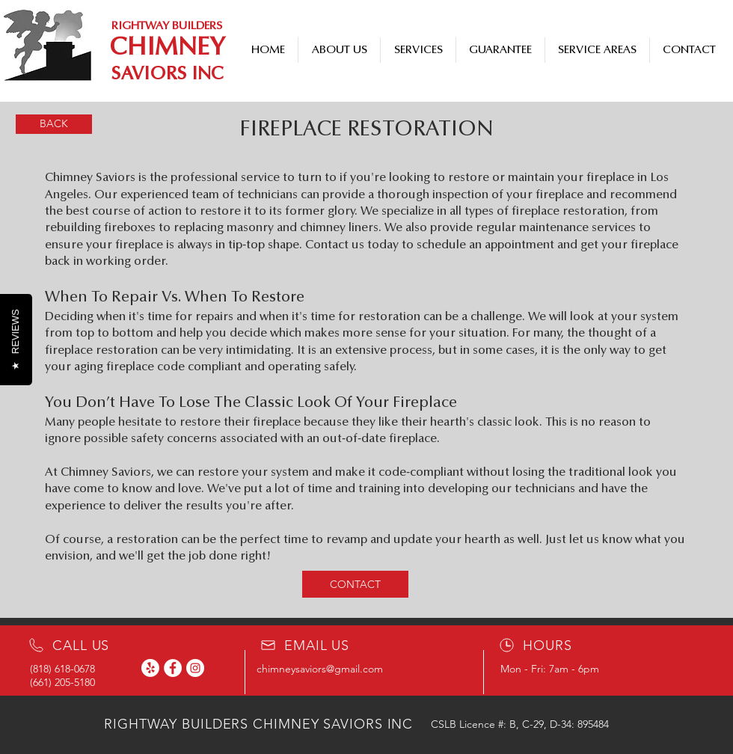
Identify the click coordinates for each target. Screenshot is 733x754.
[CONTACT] (355, 584)
